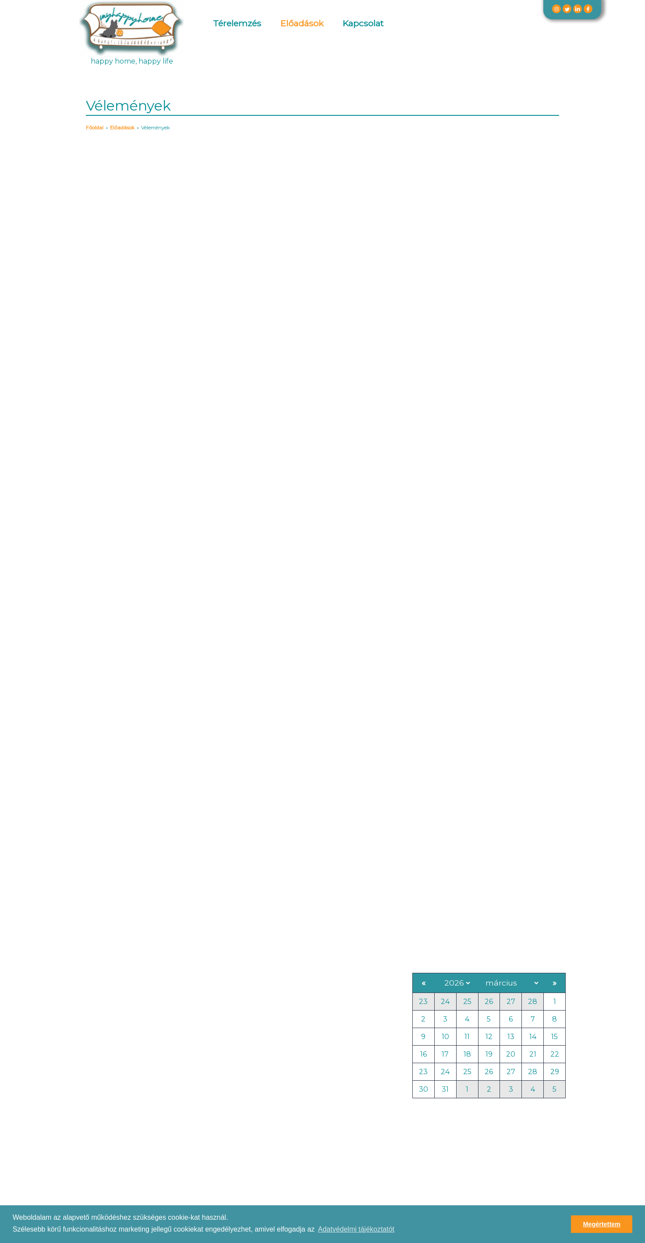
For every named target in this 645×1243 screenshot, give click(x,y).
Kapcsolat (363, 23)
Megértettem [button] (601, 1224)
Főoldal (94, 128)
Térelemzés (237, 23)
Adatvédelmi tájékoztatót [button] (356, 1229)
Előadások (301, 23)
